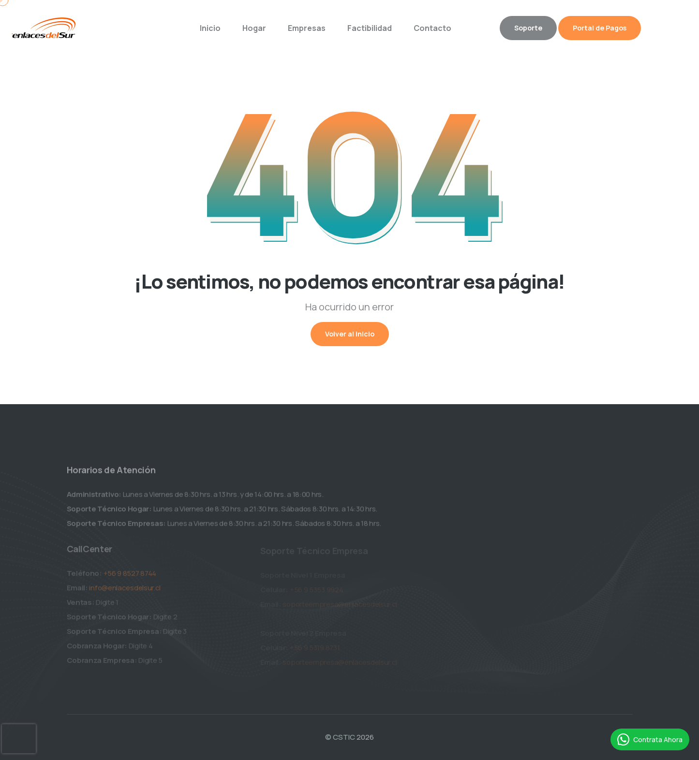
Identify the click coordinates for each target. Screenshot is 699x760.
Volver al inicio (349, 333)
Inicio (210, 28)
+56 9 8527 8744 (130, 575)
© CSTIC (340, 737)
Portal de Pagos (599, 27)
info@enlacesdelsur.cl (125, 590)
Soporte (528, 27)
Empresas (307, 28)
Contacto (432, 28)
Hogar (254, 28)
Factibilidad (369, 28)
